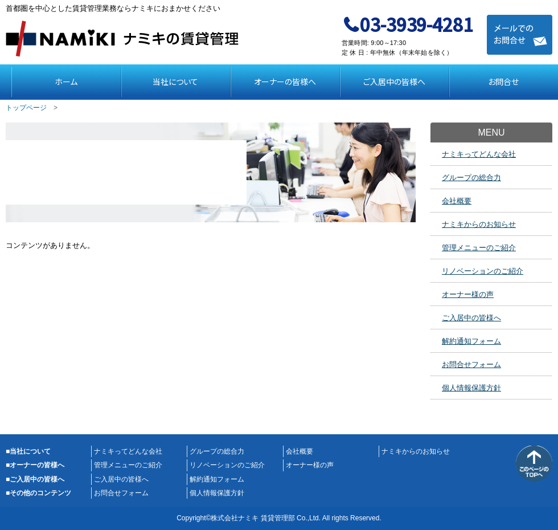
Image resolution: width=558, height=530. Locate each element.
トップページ (26, 108)
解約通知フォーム (471, 341)
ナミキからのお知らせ (479, 224)
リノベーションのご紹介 (482, 271)
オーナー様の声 (468, 294)
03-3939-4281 (416, 24)
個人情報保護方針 (471, 388)
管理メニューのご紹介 (479, 247)
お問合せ (503, 81)
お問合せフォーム (471, 364)
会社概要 (456, 201)
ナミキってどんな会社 (479, 154)
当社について (175, 81)
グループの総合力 (471, 177)
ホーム (66, 81)
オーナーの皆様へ (285, 81)
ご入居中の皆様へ (394, 81)
